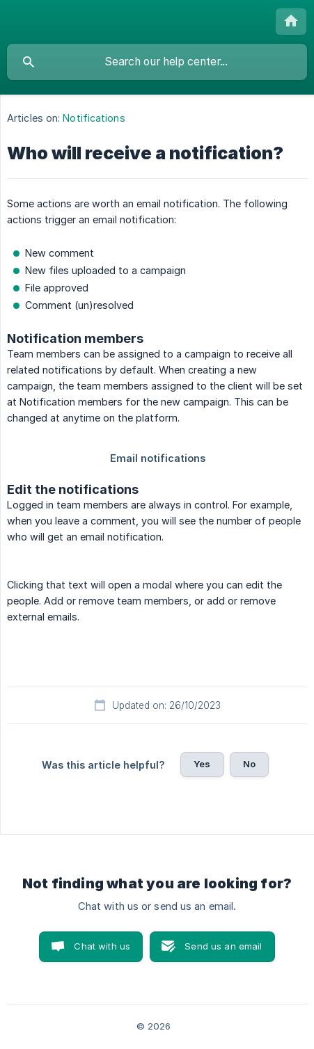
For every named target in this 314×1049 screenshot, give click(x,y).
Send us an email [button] (223, 946)
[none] (291, 21)
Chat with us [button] (102, 946)
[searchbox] (157, 62)
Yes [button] (202, 763)
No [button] (249, 763)
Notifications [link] (94, 118)
